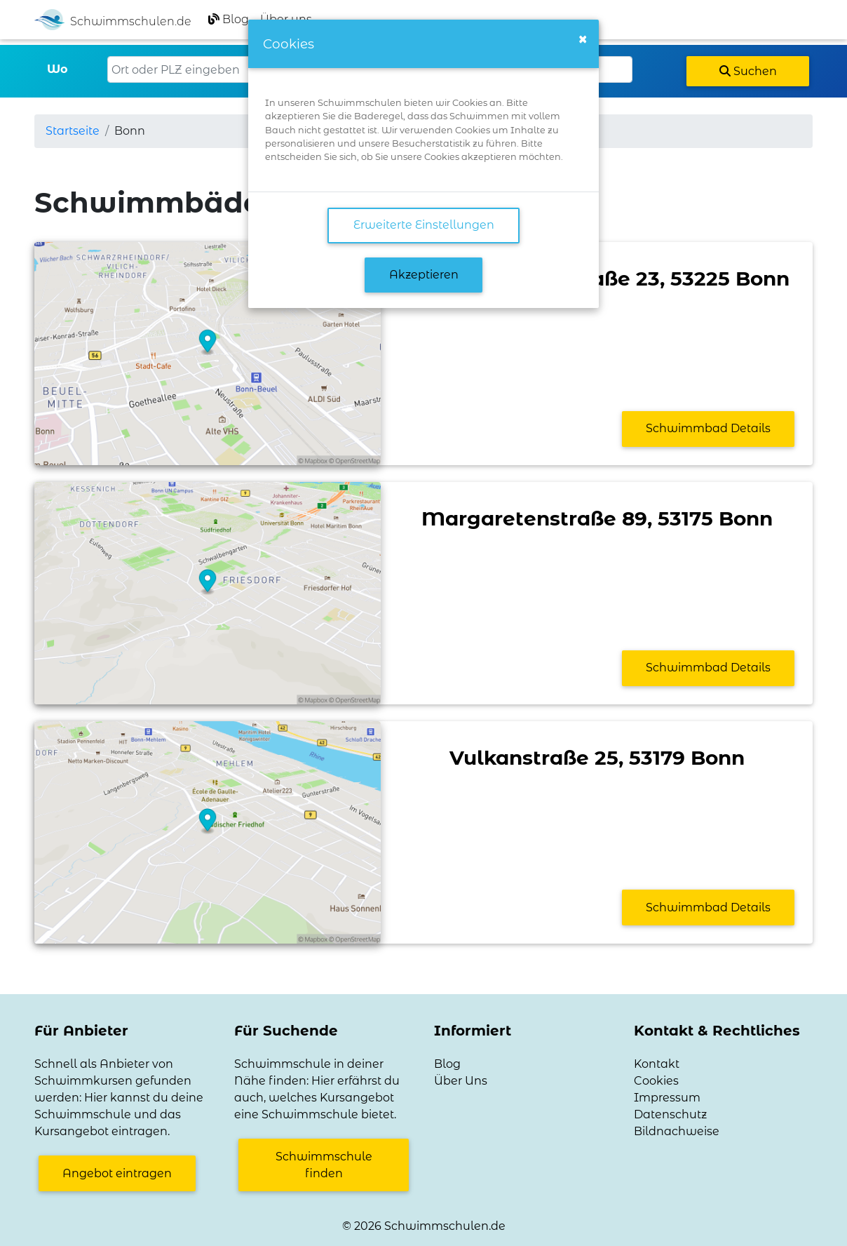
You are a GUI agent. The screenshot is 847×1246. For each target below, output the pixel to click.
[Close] (583, 39)
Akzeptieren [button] (424, 274)
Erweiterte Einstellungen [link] (423, 225)
